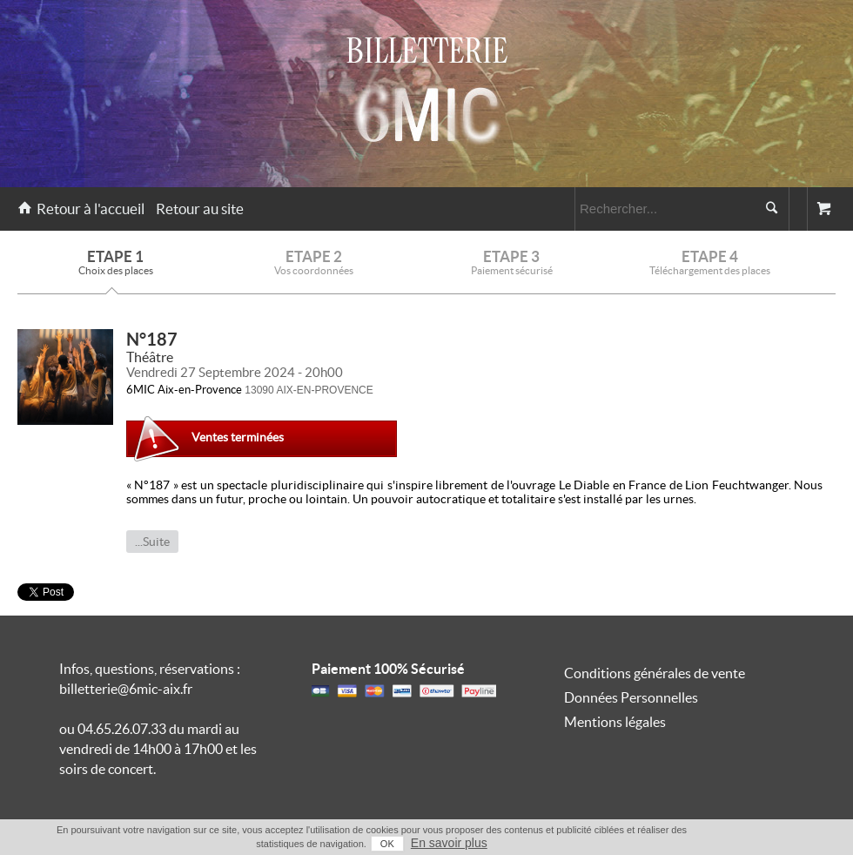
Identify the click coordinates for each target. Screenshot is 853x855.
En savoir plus (449, 843)
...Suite (152, 542)
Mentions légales (615, 722)
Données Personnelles (631, 697)
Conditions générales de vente (654, 673)
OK (387, 843)
